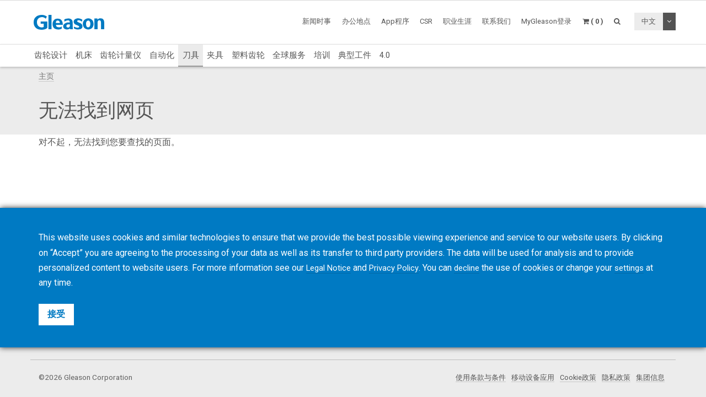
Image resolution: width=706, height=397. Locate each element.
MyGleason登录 (546, 21)
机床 (84, 55)
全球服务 (289, 55)
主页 (46, 76)
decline (477, 267)
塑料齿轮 (248, 55)
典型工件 (354, 55)
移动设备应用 (524, 377)
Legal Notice (330, 267)
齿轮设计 (50, 55)
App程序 (395, 21)
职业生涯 (457, 21)
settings (643, 267)
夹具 (215, 55)
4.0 (384, 55)
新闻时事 (316, 21)
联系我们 (496, 21)
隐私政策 (612, 377)
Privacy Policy (400, 267)
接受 (56, 314)
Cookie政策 (572, 377)
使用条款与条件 (469, 377)
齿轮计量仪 (120, 55)
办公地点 (356, 21)
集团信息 (649, 377)
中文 (648, 21)
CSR (426, 21)
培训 (322, 55)
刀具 (191, 55)
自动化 (161, 55)
